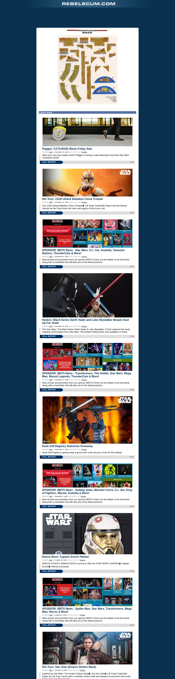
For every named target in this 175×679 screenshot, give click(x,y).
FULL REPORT (49, 162)
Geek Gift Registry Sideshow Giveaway (67, 446)
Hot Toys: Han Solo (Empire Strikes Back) (69, 666)
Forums (84, 152)
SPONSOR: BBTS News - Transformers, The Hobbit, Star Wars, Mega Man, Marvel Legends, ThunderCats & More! (86, 375)
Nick (50, 152)
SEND (132, 162)
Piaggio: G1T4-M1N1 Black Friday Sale (67, 148)
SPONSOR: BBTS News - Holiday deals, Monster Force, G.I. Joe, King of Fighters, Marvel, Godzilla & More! (87, 492)
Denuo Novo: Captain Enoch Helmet (65, 556)
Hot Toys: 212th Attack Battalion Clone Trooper (72, 198)
